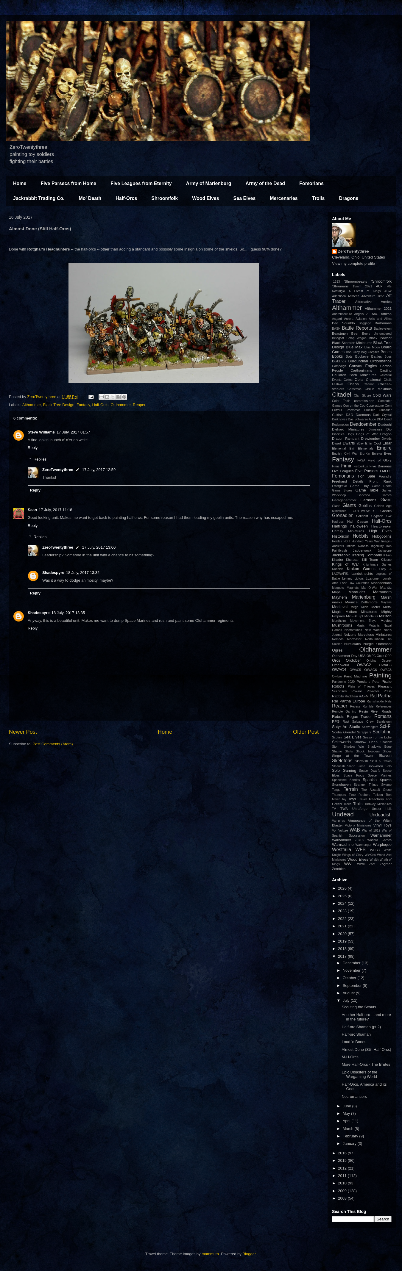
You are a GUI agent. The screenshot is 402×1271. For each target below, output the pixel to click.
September (353, 985)
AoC (375, 314)
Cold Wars (382, 395)
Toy (344, 799)
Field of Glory (380, 460)
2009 (343, 1191)
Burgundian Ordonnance (370, 361)
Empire (384, 447)
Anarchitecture (342, 314)
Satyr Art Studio (346, 726)
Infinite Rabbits (357, 546)
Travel (362, 799)
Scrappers (364, 732)
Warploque (382, 844)
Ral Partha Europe (348, 701)
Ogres (337, 650)
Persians (363, 681)
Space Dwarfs (369, 770)
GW (389, 516)
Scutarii (337, 737)
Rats (388, 701)
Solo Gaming (344, 770)
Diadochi (385, 424)
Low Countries (358, 583)
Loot (343, 583)
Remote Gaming (344, 711)
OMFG (371, 656)
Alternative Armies (373, 301)
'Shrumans (340, 286)
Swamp (386, 784)
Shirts (349, 751)
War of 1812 (371, 830)
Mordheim (339, 620)
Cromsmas (352, 410)
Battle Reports (357, 328)
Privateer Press (379, 691)
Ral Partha (381, 695)
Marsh (386, 597)
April (347, 1121)
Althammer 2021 (378, 308)
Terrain (351, 789)
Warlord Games (379, 840)
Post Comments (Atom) (53, 744)
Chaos (353, 384)
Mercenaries (283, 198)
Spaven (386, 780)
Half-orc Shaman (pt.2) (361, 1027)
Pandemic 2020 (343, 681)
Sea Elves (244, 198)
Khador (337, 559)
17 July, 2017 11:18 (55, 510)
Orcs (336, 660)
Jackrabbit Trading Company (357, 555)
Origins (371, 660)
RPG (335, 721)
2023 (343, 911)
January (350, 1143)
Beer (355, 333)
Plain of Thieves (361, 686)
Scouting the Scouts (359, 1007)
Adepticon (339, 296)
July (347, 1000)
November (352, 970)
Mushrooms (342, 625)
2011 (343, 1175)
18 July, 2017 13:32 (83, 572)
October (350, 978)
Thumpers (339, 794)
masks (337, 602)
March (349, 1128)
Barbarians (383, 323)
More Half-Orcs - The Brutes (366, 1064)
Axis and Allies (380, 318)
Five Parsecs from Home (68, 183)
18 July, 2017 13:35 (68, 613)
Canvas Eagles (363, 366)
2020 (343, 934)
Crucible (369, 410)
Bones (386, 352)
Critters (337, 410)
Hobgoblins (382, 536)
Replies (40, 459)
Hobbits (361, 536)
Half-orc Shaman (356, 1034)
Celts (359, 379)
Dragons (348, 198)
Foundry (385, 476)
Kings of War (345, 564)
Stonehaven (341, 784)
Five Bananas (381, 466)
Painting (380, 675)
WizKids (370, 855)
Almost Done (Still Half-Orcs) (366, 1049)
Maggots (338, 587)
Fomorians (311, 183)
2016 (343, 1153)
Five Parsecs (366, 471)
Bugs (388, 356)
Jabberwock (362, 550)
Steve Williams (41, 432)
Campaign (339, 366)
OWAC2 (364, 665)
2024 (343, 903)
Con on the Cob (354, 405)
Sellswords (341, 742)
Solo (388, 766)
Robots (338, 716)
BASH (336, 328)
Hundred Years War (366, 541)
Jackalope (385, 550)
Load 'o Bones (354, 1042)
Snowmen (375, 766)
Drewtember (370, 438)
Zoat (372, 864)
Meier (375, 607)
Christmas (355, 389)
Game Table (367, 490)
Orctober (353, 660)
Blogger (248, 1254)
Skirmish (361, 761)
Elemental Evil (343, 448)
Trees (347, 804)
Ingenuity (377, 546)
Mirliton (385, 616)
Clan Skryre (362, 395)
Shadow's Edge (379, 746)
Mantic (386, 587)
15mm (357, 286)
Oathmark (384, 644)
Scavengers (370, 727)
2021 (368, 286)
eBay (360, 443)
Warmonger (363, 844)
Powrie (356, 691)
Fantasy (83, 405)
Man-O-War (369, 587)
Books (337, 356)
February (351, 1136)
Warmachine (342, 844)
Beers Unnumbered (377, 333)
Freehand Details (348, 481)
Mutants (374, 625)
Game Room (382, 486)
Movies (386, 620)
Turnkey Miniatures (378, 804)
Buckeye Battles (368, 356)
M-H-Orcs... (352, 1057)
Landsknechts (362, 573)
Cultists (337, 415)
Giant (386, 499)
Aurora (348, 318)
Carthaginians (361, 370)
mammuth (210, 1254)
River (375, 711)
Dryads (387, 438)
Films (335, 466)
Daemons (363, 415)
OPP (388, 656)
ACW (388, 291)
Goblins (365, 505)
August (349, 993)
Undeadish (380, 814)
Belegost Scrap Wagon (349, 338)
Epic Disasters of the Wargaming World (359, 1074)
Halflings (339, 526)
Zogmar (386, 864)
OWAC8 (386, 669)
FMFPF (386, 471)
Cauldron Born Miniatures (354, 375)
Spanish (370, 779)
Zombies (338, 869)
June (347, 1106)
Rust (346, 721)
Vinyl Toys (382, 825)
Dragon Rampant (345, 438)
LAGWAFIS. (340, 573)
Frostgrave (339, 486)
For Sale (366, 476)
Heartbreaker (381, 526)
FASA (361, 460)
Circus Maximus (378, 389)
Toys (352, 799)
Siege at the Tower (352, 755)
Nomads (338, 639)
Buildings (339, 361)
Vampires (338, 820)
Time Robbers (359, 794)
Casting (386, 370)
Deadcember (363, 424)
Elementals (365, 448)
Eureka (377, 453)
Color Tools (341, 401)
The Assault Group (377, 789)
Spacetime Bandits (346, 780)
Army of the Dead (265, 183)
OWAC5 (355, 669)
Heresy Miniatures (348, 531)
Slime (361, 766)
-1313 (336, 281)
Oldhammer (121, 405)
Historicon (340, 536)
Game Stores (342, 490)
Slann (351, 766)
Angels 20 (362, 314)
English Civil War (345, 453)
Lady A (385, 569)
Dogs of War (367, 434)
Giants (349, 505)
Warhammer (381, 835)
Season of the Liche (377, 737)
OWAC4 (339, 669)
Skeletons (342, 760)
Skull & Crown (381, 761)
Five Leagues (342, 471)
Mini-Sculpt (354, 616)
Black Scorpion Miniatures (352, 343)
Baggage (365, 323)
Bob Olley (353, 352)
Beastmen (340, 333)
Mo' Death (90, 198)
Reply (33, 447)
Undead (343, 814)
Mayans (386, 602)
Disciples (338, 434)
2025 (343, 896)
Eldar (387, 443)
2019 (343, 941)
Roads (386, 711)
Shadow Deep (366, 742)
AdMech (353, 296)
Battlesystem (383, 328)
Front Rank (381, 481)
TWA (344, 808)
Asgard (337, 318)
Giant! (336, 506)
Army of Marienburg (208, 183)
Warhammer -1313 (348, 840)
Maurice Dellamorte (361, 602)
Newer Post (23, 732)
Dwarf (336, 443)
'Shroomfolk (381, 281)
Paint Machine (355, 676)
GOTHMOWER (363, 511)
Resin (363, 711)
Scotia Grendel (344, 732)
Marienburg (363, 597)
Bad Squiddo (343, 323)
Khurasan (352, 559)
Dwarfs (349, 443)
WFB (360, 849)
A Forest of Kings (365, 291)
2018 (343, 948)
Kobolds (337, 569)
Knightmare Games (377, 564)
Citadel (341, 394)
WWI (348, 864)
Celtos (348, 379)
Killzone (386, 559)
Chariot (369, 384)
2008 (343, 1198)
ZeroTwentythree (57, 469)
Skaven (385, 755)
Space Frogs (353, 775)
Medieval (340, 607)
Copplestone (375, 405)
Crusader (385, 410)
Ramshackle (375, 701)
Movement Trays (363, 620)
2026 (343, 888)
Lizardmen (373, 578)
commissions (364, 401)
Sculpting (382, 731)
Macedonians (381, 583)
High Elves (380, 531)
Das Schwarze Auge (362, 419)
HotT (346, 541)
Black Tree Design (58, 405)
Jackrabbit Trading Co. (38, 198)
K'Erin (388, 555)
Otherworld (340, 665)
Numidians (352, 644)
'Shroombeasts (355, 281)
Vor (334, 830)
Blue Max (354, 347)
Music (360, 625)
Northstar (354, 639)
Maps (336, 592)
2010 (343, 1183)
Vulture (343, 830)
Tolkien (378, 794)
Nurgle (368, 644)
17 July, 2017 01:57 (73, 432)
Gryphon (377, 516)
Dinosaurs (375, 429)
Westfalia (341, 849)
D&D (349, 415)
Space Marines (380, 775)
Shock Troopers (368, 751)
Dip (389, 429)
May (347, 1113)
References (384, 706)
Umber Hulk (382, 808)
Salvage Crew (363, 721)
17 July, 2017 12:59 (99, 469)
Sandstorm (384, 721)
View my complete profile (353, 263)
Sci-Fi (386, 726)
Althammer (31, 405)
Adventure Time (372, 296)
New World (373, 630)
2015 (343, 1160)
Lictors (359, 578)
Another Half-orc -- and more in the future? (366, 1017)
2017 (343, 956)
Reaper (139, 405)
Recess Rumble (361, 706)
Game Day (359, 486)
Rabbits (338, 696)
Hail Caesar (357, 521)
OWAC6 (370, 669)
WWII (360, 864)
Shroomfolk (164, 198)
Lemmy (347, 578)
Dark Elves (339, 419)
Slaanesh (338, 766)
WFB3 (375, 850)
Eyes (388, 453)
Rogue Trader (359, 716)
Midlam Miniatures (361, 611)
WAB (355, 829)
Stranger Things (366, 784)
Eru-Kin (365, 453)
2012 (343, 1168)
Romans (383, 716)
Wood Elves (205, 198)
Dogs (350, 434)
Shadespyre (53, 572)
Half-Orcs (126, 198)
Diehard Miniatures (348, 429)
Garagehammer (344, 500)
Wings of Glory (352, 855)
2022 (343, 918)
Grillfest (362, 516)
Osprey (386, 660)
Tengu (336, 789)
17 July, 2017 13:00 (99, 547)
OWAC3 (385, 665)
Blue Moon (372, 347)
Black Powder (380, 338)
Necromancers (354, 1096)
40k (379, 286)
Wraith (374, 859)
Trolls (318, 198)
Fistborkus (360, 466)
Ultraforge (359, 808)
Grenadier (342, 515)
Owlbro (337, 676)
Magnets (353, 587)
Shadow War (354, 746)
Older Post (306, 732)
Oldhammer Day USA (349, 656)
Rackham (351, 696)
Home (19, 183)
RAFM (364, 696)
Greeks (386, 511)
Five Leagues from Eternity (141, 183)
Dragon (386, 434)
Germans (368, 500)
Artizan (386, 314)
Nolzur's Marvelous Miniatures (368, 634)
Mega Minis (359, 607)
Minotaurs (371, 616)
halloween (359, 526)
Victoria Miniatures (358, 825)
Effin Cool (373, 443)
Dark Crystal (382, 415)
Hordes (337, 541)
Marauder (356, 592)
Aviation (361, 318)
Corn (388, 405)
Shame (337, 751)
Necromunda (353, 630)
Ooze (380, 656)
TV (334, 808)
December (352, 963)
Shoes (387, 751)
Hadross (338, 521)
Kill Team (370, 559)
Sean (32, 510)
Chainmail (373, 379)
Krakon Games (361, 568)
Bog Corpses (370, 352)
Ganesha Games (374, 495)
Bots (348, 356)
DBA (380, 419)
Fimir (346, 465)
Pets (376, 681)
